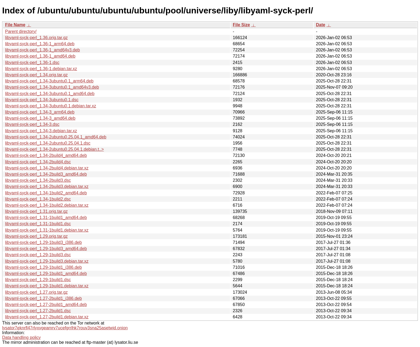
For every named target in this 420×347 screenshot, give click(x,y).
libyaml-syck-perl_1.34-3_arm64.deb (39, 112)
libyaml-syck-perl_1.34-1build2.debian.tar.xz (46, 205)
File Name (15, 24)
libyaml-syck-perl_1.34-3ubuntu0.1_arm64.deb (49, 81)
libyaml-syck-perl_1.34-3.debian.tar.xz (41, 131)
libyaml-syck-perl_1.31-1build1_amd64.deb (46, 217)
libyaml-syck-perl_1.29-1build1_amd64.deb (46, 273)
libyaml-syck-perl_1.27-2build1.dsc (38, 310)
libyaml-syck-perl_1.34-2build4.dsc (38, 162)
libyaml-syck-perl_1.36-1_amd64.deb (40, 56)
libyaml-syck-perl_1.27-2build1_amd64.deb (46, 304)
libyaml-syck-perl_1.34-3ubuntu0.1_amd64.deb (50, 93)
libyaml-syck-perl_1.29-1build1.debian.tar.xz (46, 286)
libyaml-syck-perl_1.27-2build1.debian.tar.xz (46, 317)
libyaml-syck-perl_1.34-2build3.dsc (38, 180)
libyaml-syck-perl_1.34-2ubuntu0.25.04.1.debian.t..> (54, 149)
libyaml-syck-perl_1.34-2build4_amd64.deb (46, 155)
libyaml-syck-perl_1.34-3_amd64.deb (40, 118)
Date (320, 24)
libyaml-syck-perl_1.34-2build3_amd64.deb (46, 174)
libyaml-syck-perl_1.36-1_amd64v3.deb (42, 50)
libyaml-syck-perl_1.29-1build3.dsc (38, 254)
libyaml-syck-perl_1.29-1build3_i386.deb (43, 242)
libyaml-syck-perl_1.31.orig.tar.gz (36, 211)
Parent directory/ (20, 31)
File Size (241, 24)
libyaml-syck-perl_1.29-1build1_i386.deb (43, 267)
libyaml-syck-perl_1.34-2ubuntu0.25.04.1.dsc (47, 143)
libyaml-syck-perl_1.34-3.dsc (32, 124)
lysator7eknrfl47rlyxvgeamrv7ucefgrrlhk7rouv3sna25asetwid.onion (65, 328)
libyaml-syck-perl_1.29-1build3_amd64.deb (46, 248)
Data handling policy (21, 337)
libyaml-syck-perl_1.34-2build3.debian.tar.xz (46, 186)
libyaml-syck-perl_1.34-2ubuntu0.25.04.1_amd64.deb (55, 137)
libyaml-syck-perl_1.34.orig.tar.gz (36, 75)
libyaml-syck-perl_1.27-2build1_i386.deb (43, 298)
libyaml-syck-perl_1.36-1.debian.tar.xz (41, 68)
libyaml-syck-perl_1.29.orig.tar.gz (36, 236)
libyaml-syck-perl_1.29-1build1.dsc (38, 279)
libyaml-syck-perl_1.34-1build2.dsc (38, 199)
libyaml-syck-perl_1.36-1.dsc (32, 62)
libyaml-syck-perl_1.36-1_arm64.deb (39, 44)
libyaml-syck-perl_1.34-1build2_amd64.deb (46, 193)
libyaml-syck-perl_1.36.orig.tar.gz (36, 37)
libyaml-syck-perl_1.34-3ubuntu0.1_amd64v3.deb (52, 87)
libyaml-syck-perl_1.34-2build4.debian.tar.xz (46, 168)
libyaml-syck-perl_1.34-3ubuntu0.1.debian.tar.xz (50, 106)
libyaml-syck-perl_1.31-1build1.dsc (38, 223)
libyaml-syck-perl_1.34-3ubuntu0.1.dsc (41, 99)
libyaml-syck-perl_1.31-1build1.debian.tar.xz (46, 230)
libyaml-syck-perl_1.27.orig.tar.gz (36, 292)
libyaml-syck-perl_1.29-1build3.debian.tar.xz (46, 261)
